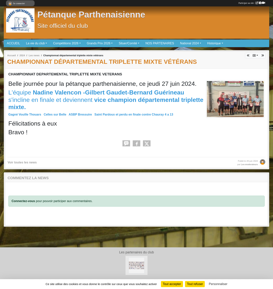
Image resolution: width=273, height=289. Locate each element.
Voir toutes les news (22, 162)
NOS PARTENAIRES (159, 43)
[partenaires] (137, 265)
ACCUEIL (13, 43)
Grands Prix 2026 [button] (99, 43)
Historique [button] (214, 43)
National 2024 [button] (189, 43)
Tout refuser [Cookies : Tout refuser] (195, 284)
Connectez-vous (23, 201)
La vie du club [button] (35, 43)
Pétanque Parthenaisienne (91, 15)
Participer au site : (251, 3)
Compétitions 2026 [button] (65, 43)
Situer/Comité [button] (128, 43)
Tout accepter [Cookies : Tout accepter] (172, 284)
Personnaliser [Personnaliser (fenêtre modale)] (218, 284)
